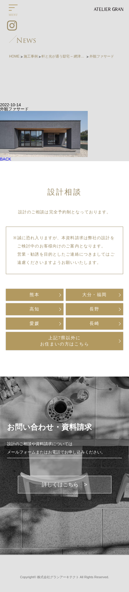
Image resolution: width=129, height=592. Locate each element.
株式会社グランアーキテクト (58, 577)
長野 (94, 309)
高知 (34, 309)
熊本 (34, 294)
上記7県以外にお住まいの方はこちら (64, 340)
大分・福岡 (94, 294)
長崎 (94, 323)
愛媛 (34, 323)
